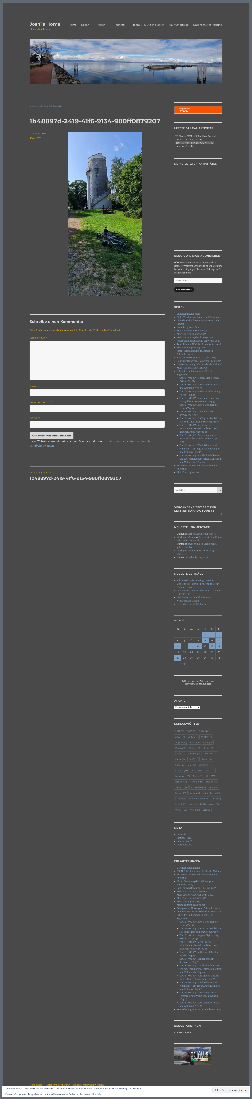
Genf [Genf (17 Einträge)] (193, 759)
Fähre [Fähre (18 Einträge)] (180, 759)
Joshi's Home (45, 24)
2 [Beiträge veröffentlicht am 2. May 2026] (212, 634)
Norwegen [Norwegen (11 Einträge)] (182, 776)
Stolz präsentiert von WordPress (89, 1085)
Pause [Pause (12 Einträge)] (198, 776)
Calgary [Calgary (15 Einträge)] (195, 748)
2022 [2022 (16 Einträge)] (179, 731)
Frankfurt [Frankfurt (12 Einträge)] (210, 753)
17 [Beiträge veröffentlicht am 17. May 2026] (219, 646)
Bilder (85, 24)
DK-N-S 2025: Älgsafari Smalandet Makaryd (199, 364)
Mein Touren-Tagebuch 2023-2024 (195, 337)
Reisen (101, 24)
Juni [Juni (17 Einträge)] (203, 765)
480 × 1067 (35, 138)
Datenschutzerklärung (207, 24)
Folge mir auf (184, 110)
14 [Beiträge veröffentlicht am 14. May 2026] (198, 646)
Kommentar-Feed (186, 841)
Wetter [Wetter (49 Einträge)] (181, 810)
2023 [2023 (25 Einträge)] (191, 731)
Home (73, 24)
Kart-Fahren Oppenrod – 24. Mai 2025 (196, 357)
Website (35, 418)
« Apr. (184, 663)
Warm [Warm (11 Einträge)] (214, 804)
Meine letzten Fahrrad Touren (192, 330)
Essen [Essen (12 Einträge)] (180, 753)
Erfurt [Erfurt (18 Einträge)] (209, 748)
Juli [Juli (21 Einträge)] (192, 765)
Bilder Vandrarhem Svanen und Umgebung (199, 317)
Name (34, 386)
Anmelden (182, 834)
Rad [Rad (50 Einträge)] (210, 776)
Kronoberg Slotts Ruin (188, 327)
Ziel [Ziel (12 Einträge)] (207, 810)
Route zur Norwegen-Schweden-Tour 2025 (199, 361)
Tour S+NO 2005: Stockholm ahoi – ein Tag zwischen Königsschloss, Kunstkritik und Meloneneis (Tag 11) (201, 459)
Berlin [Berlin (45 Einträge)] (180, 748)
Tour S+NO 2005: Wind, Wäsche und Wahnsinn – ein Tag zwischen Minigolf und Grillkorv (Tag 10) (200, 448)
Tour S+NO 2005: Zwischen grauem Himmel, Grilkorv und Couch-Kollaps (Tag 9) (199, 438)
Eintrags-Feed (184, 838)
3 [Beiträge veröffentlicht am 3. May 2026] (219, 634)
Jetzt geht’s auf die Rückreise (191, 604)
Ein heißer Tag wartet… (199, 557)
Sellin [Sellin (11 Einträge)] (213, 787)
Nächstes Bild (56, 106)
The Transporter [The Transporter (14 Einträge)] (199, 798)
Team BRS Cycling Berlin (148, 24)
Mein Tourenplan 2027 (188, 472)
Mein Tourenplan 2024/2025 (191, 334)
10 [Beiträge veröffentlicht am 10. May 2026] (219, 640)
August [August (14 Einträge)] (181, 742)
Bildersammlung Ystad (188, 313)
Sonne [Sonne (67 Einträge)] (180, 793)
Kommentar (38, 338)
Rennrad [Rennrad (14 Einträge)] (196, 781)
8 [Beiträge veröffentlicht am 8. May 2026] (205, 640)
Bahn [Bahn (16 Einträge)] (207, 742)
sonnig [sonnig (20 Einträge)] (195, 793)
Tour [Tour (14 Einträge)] (216, 798)
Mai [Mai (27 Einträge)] (210, 770)
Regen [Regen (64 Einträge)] (181, 781)
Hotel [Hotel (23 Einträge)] (180, 765)
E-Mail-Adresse (41, 402)
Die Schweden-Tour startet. (201, 533)
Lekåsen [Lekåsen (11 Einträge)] (197, 770)
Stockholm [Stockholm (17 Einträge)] (212, 793)
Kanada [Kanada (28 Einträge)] (181, 770)
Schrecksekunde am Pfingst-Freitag (195, 580)
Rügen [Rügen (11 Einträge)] (211, 781)
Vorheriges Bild (38, 106)
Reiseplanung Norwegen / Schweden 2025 (198, 340)
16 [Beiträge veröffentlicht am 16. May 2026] (212, 646)
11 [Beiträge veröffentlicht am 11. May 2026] (178, 646)
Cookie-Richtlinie (92, 1094)
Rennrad (119, 24)
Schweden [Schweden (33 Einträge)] (198, 787)
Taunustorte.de (179, 24)
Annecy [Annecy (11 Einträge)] (206, 736)
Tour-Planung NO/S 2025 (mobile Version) (199, 344)
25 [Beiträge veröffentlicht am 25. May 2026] (177, 657)
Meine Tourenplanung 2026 (191, 347)
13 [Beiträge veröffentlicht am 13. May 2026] (191, 646)
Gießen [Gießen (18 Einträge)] (206, 759)
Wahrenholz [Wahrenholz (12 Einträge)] (197, 804)
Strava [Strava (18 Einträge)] (180, 798)
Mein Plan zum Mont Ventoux (192, 367)
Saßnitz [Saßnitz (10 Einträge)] (181, 787)
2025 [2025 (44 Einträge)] (180, 736)
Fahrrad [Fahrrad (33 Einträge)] (194, 753)
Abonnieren (184, 289)
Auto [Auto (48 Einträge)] (195, 742)
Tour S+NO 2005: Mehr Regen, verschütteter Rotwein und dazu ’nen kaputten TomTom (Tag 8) (198, 428)
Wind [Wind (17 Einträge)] (195, 810)
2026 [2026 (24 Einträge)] (192, 736)
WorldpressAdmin (186, 537)
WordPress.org (184, 844)
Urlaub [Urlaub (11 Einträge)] (180, 804)
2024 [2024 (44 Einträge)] (204, 731)
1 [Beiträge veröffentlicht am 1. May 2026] (205, 634)
